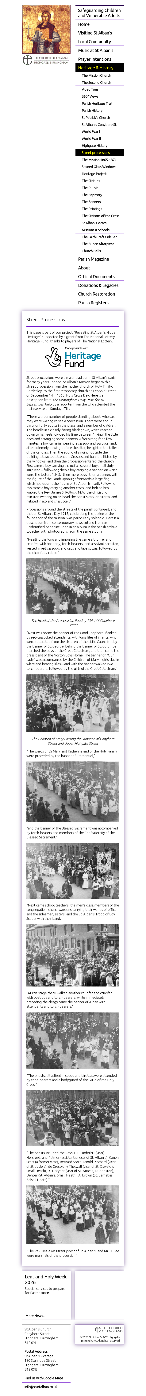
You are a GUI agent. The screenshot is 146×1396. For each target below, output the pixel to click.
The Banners (91, 202)
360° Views (90, 96)
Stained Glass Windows (99, 167)
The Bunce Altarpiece (98, 244)
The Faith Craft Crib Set (99, 237)
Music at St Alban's (95, 50)
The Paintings (92, 209)
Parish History (92, 110)
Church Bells (91, 251)
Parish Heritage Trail (97, 103)
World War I (91, 131)
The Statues (91, 181)
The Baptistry (92, 195)
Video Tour (90, 89)
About (84, 267)
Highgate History (94, 145)
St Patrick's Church (96, 117)
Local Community (94, 41)
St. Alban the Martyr (46, 35)
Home (84, 24)
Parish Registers (93, 302)
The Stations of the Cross (100, 216)
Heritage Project (94, 174)
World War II (91, 138)
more (45, 1293)
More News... (35, 1316)
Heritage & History (95, 67)
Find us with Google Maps (44, 1378)
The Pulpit (90, 188)
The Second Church (96, 82)
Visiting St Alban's (95, 32)
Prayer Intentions (94, 59)
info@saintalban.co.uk (41, 1387)
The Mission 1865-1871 (99, 160)
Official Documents (96, 276)
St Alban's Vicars (94, 223)
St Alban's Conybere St (99, 125)
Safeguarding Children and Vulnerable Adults (99, 13)
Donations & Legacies (98, 285)
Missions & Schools (96, 230)
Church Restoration (96, 294)
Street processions (96, 153)
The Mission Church (96, 75)
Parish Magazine (93, 259)
